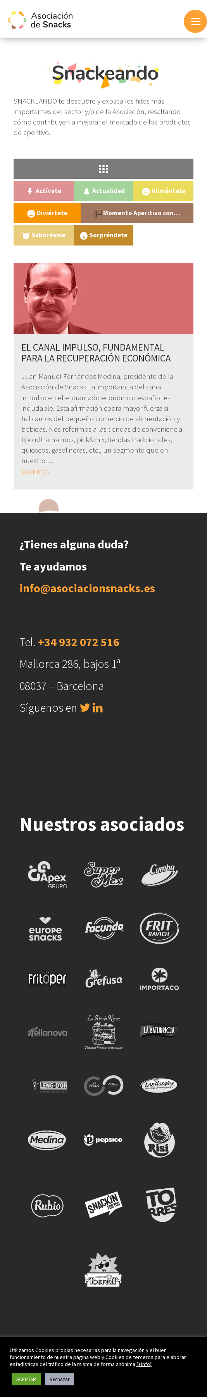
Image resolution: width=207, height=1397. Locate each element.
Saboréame (43, 235)
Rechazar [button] (59, 1379)
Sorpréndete (103, 235)
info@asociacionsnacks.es (87, 588)
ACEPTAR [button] (26, 1379)
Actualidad (103, 191)
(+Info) (144, 1364)
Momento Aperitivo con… (137, 213)
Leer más (35, 471)
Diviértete (47, 213)
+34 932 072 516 (78, 642)
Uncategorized (163, 235)
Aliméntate (163, 191)
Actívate (43, 191)
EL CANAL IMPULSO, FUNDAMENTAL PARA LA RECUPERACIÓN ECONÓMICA (96, 352)
